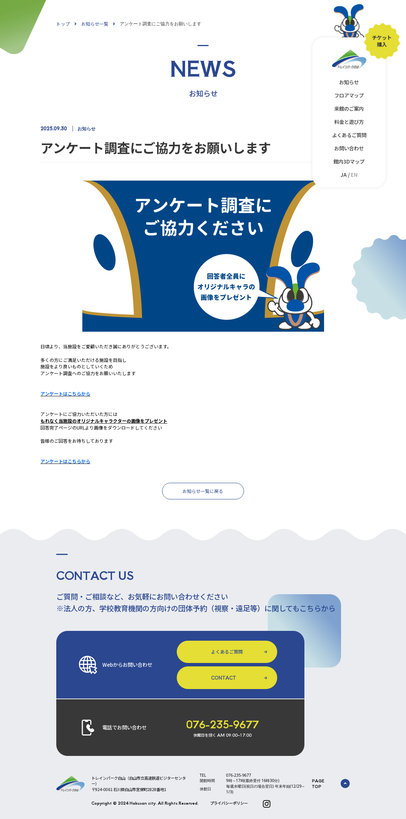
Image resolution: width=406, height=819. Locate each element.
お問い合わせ (349, 148)
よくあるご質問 (349, 135)
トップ (63, 23)
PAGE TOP (331, 783)
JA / (349, 174)
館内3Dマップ (348, 161)
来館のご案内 (349, 108)
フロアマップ (349, 95)
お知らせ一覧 (94, 23)
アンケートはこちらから (65, 393)
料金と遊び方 (349, 121)
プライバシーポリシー (229, 803)
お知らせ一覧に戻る (202, 491)
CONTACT (223, 677)
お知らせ (349, 82)
